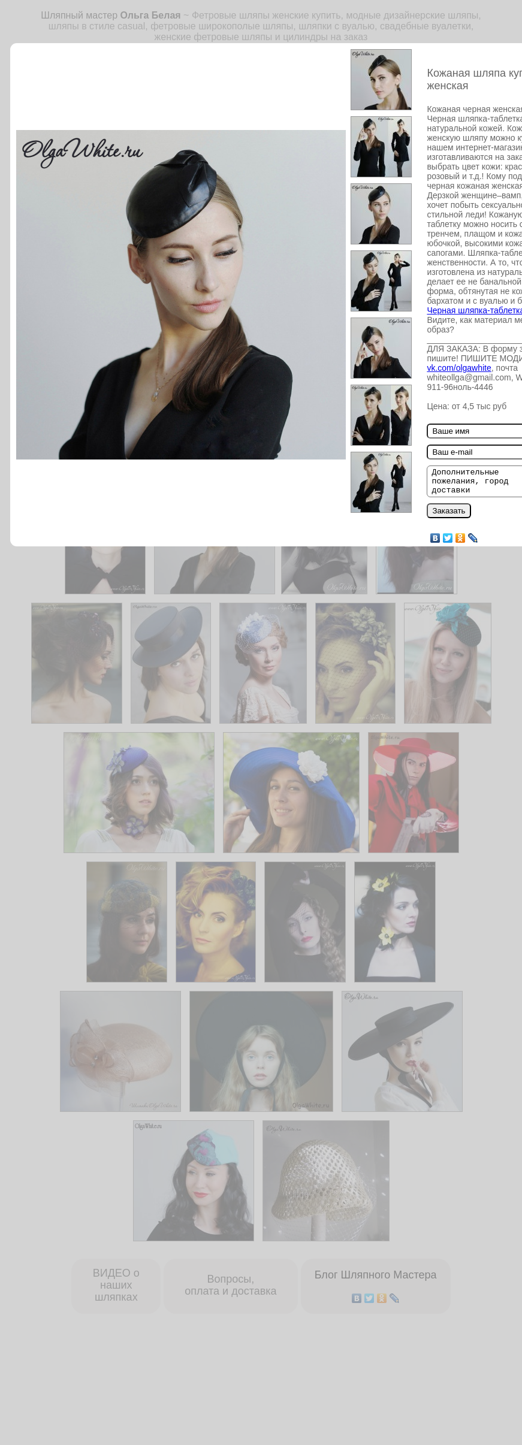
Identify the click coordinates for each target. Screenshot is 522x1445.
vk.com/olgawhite (459, 368)
